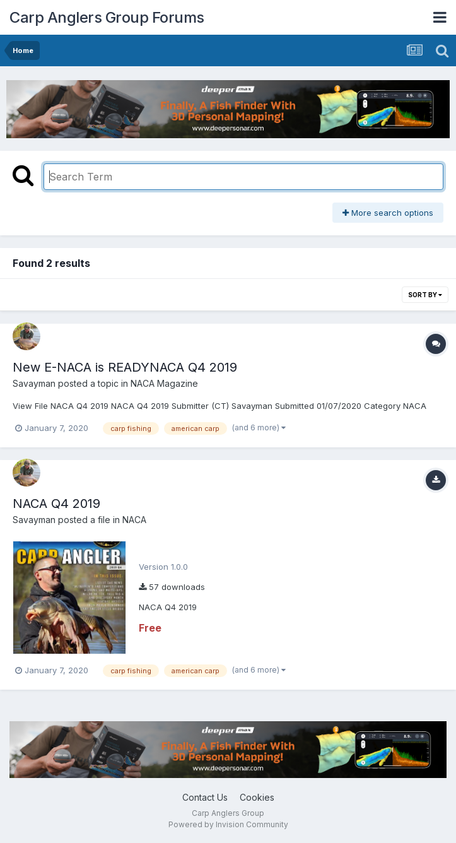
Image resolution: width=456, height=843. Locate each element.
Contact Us (205, 797)
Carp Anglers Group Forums (106, 17)
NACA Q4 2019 (56, 503)
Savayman (34, 383)
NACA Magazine (164, 383)
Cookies (257, 797)
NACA (134, 519)
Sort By (425, 294)
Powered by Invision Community (228, 824)
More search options (387, 213)
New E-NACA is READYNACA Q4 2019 (125, 367)
